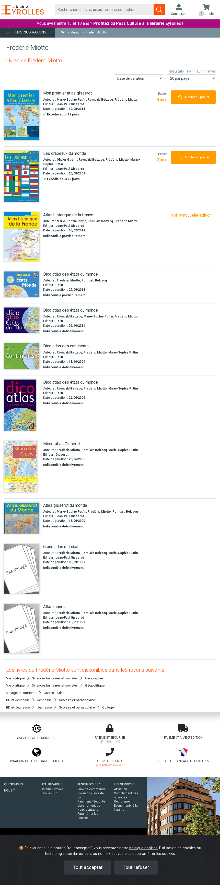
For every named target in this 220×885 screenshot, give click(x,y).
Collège (108, 707)
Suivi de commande (91, 789)
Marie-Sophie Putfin (71, 99)
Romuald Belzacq (100, 99)
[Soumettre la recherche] (159, 9)
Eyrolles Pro (49, 793)
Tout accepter (88, 867)
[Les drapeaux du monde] (21, 176)
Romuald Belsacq (69, 388)
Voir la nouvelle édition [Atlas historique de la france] (191, 215)
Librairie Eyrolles (52, 789)
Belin (59, 285)
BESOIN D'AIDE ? (89, 784)
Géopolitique (95, 685)
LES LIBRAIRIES (52, 784)
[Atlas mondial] (21, 629)
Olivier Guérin (67, 159)
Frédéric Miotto (126, 99)
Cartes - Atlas (54, 693)
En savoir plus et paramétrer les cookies (142, 854)
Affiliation (120, 789)
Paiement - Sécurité (91, 801)
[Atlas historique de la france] (21, 236)
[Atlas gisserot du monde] (21, 518)
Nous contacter (88, 809)
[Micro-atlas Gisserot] (21, 466)
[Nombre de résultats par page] (191, 78)
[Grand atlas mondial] (21, 569)
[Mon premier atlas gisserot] (21, 115)
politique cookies (143, 848)
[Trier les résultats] (138, 78)
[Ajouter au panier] (193, 96)
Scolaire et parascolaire (77, 700)
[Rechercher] (104, 9)
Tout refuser (136, 867)
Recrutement (123, 801)
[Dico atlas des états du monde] (21, 284)
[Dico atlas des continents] (21, 356)
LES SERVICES (124, 784)
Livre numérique (88, 805)
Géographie (94, 678)
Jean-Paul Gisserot (69, 104)
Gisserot (61, 454)
